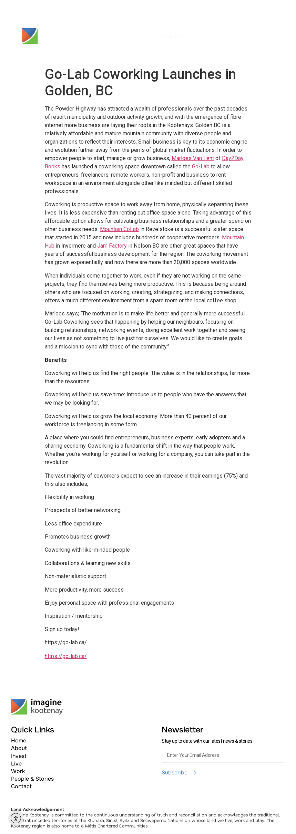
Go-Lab (201, 166)
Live (16, 763)
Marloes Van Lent (193, 158)
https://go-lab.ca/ (66, 656)
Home (18, 740)
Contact (21, 786)
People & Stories (32, 778)
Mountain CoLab (119, 229)
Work (18, 771)
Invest (19, 756)
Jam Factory (112, 245)
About (19, 748)
